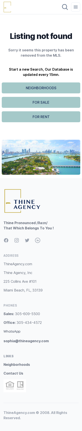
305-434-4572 (22, 322)
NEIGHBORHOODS (41, 88)
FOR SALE (41, 102)
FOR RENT (41, 117)
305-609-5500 (21, 314)
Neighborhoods (16, 364)
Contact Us (13, 373)
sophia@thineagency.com (26, 341)
